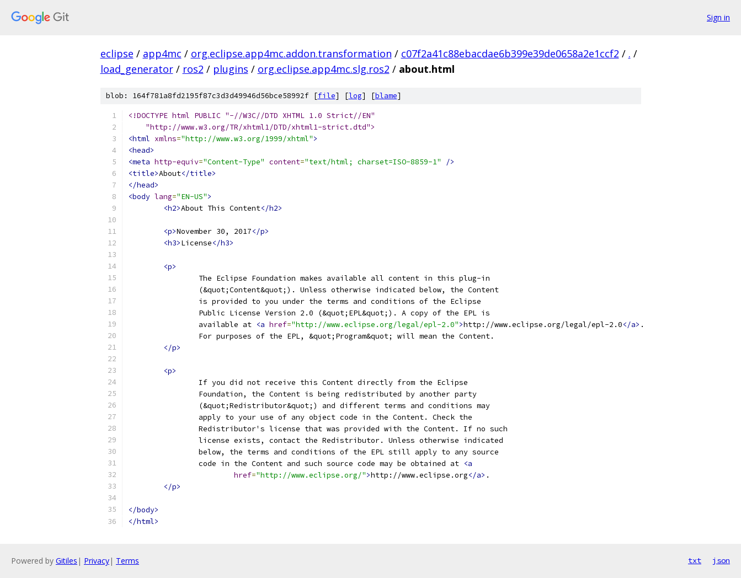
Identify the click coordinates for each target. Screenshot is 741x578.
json (721, 560)
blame (386, 95)
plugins (230, 69)
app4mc (162, 53)
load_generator (136, 69)
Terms (127, 560)
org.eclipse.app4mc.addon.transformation (291, 53)
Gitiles (66, 560)
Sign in (718, 17)
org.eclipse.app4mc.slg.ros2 (324, 69)
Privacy (96, 560)
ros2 (193, 69)
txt (694, 560)
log (355, 95)
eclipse (117, 53)
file (326, 95)
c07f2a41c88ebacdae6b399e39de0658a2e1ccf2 (510, 53)
